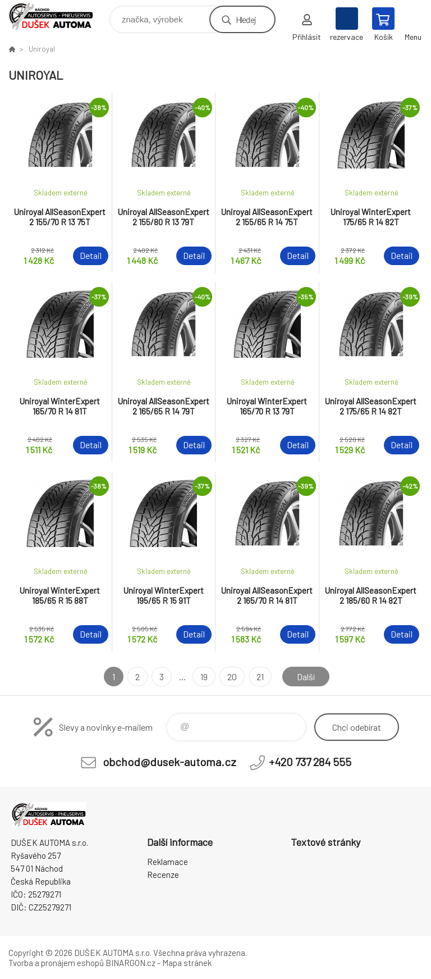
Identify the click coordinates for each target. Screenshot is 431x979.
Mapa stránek (187, 963)
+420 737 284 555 (310, 761)
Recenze (163, 874)
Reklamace (167, 862)
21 (260, 676)
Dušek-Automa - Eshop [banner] (58, 16)
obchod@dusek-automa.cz (169, 761)
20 (232, 676)
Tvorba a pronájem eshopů (56, 963)
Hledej (246, 19)
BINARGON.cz (130, 963)
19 (204, 676)
